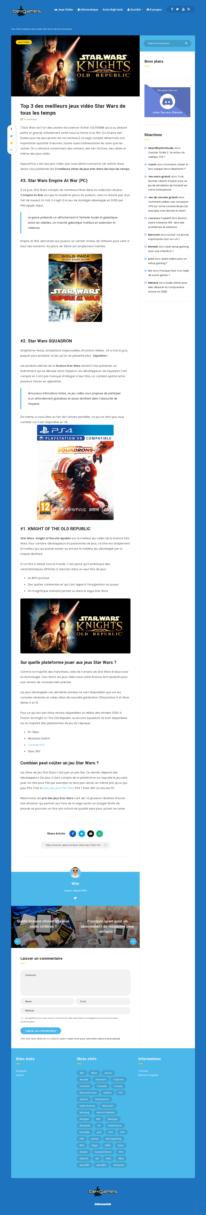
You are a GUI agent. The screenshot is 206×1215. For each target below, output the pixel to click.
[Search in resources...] (167, 43)
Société (134, 9)
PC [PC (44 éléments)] (99, 1125)
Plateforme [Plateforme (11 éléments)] (115, 1125)
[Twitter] (177, 9)
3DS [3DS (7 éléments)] (82, 1072)
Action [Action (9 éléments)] (108, 1072)
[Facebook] (172, 9)
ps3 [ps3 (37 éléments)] (99, 1132)
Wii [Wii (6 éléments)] (97, 1158)
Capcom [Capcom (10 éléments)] (118, 1079)
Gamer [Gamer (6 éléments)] (84, 1099)
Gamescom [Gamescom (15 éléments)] (102, 1099)
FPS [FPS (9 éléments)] (121, 1092)
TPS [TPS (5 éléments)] (121, 1151)
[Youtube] (183, 9)
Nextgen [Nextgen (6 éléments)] (113, 1119)
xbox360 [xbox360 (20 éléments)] (101, 1165)
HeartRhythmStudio (161, 148)
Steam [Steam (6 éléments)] (84, 1151)
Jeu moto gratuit (159, 176)
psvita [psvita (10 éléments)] (95, 1138)
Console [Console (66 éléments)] (102, 1086)
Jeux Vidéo (63, 9)
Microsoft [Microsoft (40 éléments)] (107, 1105)
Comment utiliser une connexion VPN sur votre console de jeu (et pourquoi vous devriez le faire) (168, 206)
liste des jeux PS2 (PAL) (58, 788)
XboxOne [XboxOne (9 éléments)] (118, 1165)
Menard (153, 283)
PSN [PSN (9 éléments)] (82, 1138)
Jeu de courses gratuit (163, 197)
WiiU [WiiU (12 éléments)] (108, 1158)
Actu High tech (113, 9)
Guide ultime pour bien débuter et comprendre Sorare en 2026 (168, 287)
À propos (154, 9)
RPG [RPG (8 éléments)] (82, 1145)
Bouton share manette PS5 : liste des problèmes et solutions (167, 222)
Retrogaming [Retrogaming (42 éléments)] (113, 1138)
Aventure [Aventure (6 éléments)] (100, 1079)
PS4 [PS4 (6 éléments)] (110, 1132)
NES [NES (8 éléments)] (98, 1119)
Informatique (88, 9)
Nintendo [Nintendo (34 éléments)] (85, 1125)
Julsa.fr (20, 1075)
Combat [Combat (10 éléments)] (85, 1086)
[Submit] (186, 43)
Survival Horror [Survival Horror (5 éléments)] (103, 1151)
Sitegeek (21, 1070)
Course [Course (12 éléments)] (118, 1086)
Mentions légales (148, 1075)
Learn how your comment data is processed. (93, 1038)
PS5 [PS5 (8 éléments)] (122, 1132)
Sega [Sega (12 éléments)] (95, 1145)
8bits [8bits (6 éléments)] (94, 1072)
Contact (143, 1070)
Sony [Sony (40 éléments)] (120, 1145)
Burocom (154, 234)
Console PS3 (36, 745)
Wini (75, 883)
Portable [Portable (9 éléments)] (85, 1132)
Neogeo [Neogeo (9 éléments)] (84, 1119)
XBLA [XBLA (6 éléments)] (121, 1158)
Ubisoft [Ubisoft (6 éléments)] (84, 1158)
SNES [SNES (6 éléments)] (107, 1145)
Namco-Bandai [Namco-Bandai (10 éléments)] (106, 1112)
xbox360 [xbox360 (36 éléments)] (84, 1165)
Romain (153, 246)
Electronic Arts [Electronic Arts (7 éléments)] (88, 1092)
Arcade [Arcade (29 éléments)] (84, 1079)
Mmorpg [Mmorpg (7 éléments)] (84, 1112)
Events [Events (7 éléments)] (108, 1092)
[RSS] (188, 9)
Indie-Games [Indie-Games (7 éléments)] (87, 1105)
